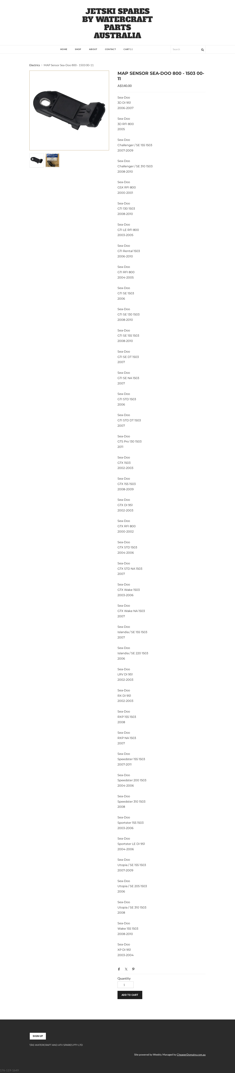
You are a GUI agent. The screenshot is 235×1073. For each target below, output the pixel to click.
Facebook (120, 969)
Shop (78, 49)
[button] (130, 995)
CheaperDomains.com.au (191, 1054)
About (93, 49)
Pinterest (134, 969)
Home (63, 49)
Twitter (127, 969)
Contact (110, 49)
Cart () (128, 49)
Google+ (141, 968)
